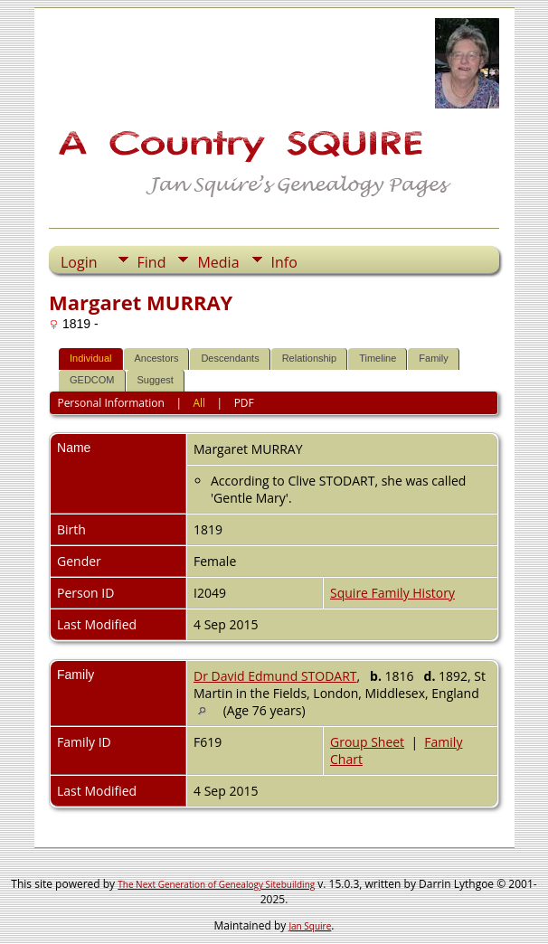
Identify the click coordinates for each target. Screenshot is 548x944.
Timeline (377, 358)
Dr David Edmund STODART (275, 675)
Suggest (155, 379)
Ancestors (157, 358)
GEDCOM (92, 379)
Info (284, 262)
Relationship (309, 358)
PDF (244, 403)
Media (218, 262)
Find (151, 262)
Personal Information (111, 403)
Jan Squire (309, 926)
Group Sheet (367, 741)
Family (433, 358)
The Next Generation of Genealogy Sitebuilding (216, 884)
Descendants (230, 358)
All (199, 403)
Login (79, 262)
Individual (90, 358)
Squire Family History (392, 592)
